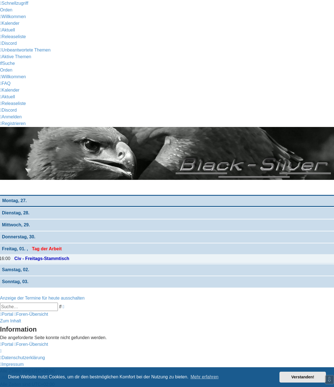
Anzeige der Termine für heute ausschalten (42, 298)
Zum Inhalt (10, 321)
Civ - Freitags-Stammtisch (41, 258)
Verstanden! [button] (302, 377)
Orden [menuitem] (6, 10)
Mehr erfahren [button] (204, 376)
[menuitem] (13, 16)
